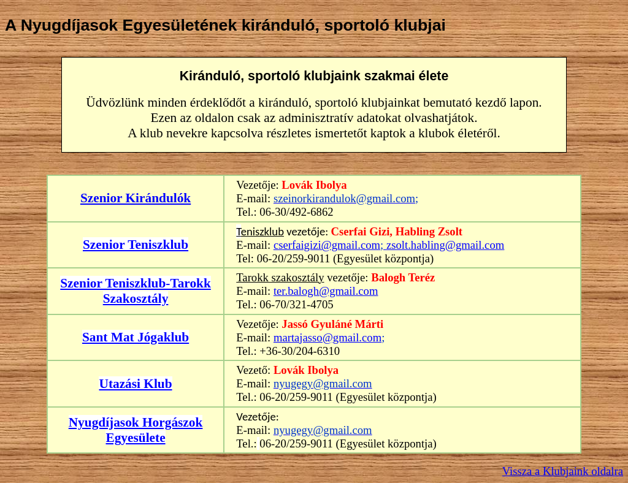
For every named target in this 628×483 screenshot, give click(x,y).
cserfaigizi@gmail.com (327, 244)
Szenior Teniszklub (135, 244)
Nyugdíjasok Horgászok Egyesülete (136, 430)
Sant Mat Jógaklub (135, 337)
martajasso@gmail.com (327, 337)
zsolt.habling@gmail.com (445, 244)
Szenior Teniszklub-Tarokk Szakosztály (135, 291)
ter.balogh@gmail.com (326, 290)
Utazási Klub (135, 383)
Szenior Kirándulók (135, 198)
